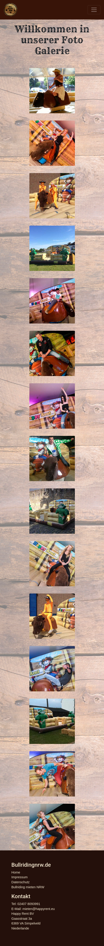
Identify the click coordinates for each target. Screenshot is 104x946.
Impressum (19, 877)
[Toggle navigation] (94, 9)
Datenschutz (20, 882)
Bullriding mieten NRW (27, 887)
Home (15, 872)
